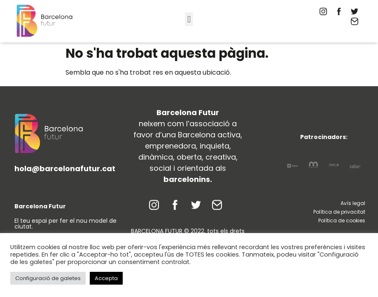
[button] (189, 19)
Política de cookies (341, 220)
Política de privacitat (339, 211)
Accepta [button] (106, 278)
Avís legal (353, 203)
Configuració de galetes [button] (48, 278)
